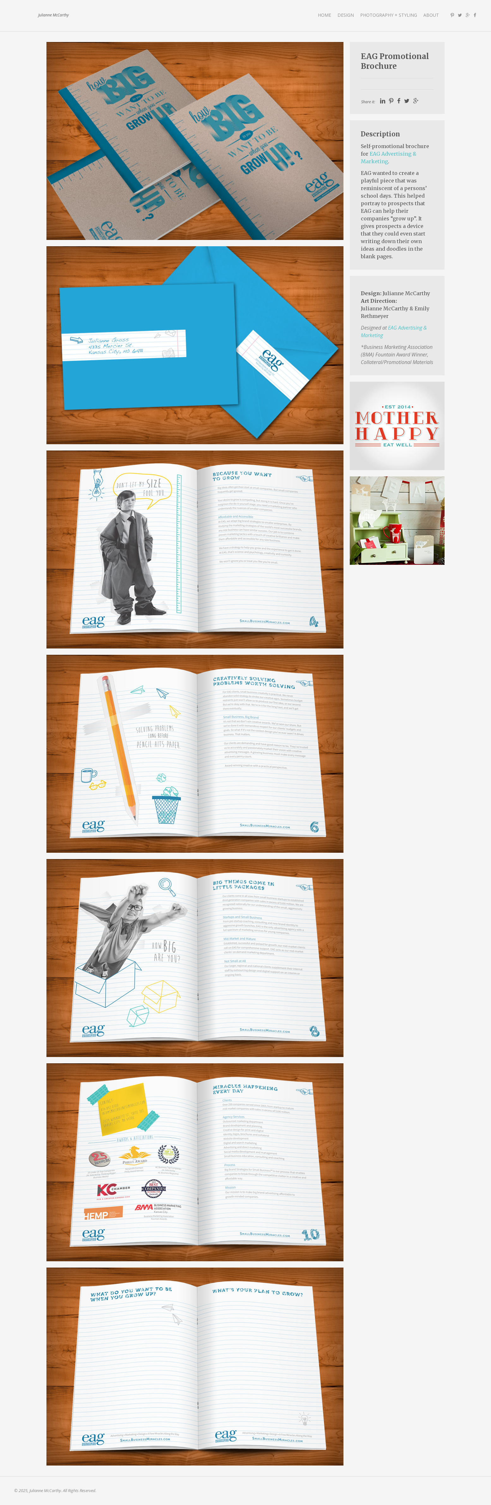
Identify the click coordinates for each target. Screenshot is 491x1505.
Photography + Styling (388, 15)
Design (345, 15)
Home (324, 15)
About (431, 15)
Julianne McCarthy (23, 15)
